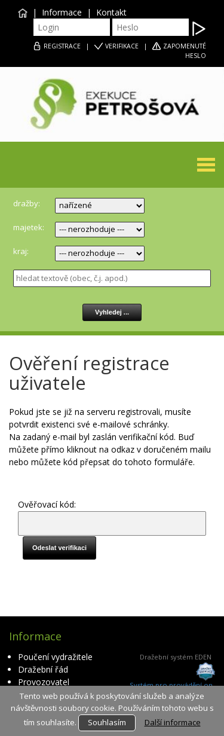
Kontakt (111, 12)
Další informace (173, 722)
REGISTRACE (62, 46)
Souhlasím (107, 722)
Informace (62, 12)
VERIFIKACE (122, 46)
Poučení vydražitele (55, 656)
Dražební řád (43, 669)
